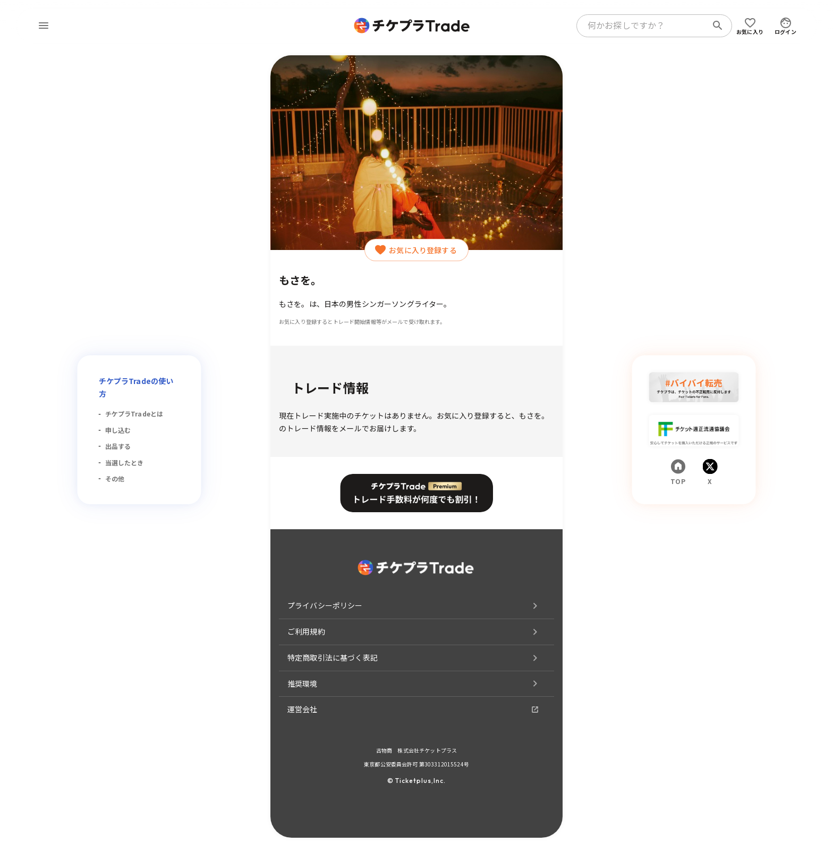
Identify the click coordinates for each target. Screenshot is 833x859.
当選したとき (124, 462)
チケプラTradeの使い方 (136, 387)
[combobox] (644, 25)
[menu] (43, 25)
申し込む (118, 430)
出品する (118, 446)
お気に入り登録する (416, 250)
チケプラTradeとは (134, 413)
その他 (114, 478)
